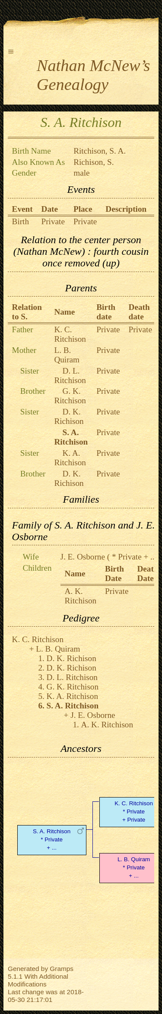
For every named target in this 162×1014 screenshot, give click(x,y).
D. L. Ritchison (70, 375)
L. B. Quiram (66, 355)
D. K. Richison (68, 416)
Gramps (61, 968)
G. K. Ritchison (70, 395)
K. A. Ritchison (70, 457)
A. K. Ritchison (81, 596)
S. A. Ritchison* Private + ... (51, 839)
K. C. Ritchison (70, 334)
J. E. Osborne (82, 556)
